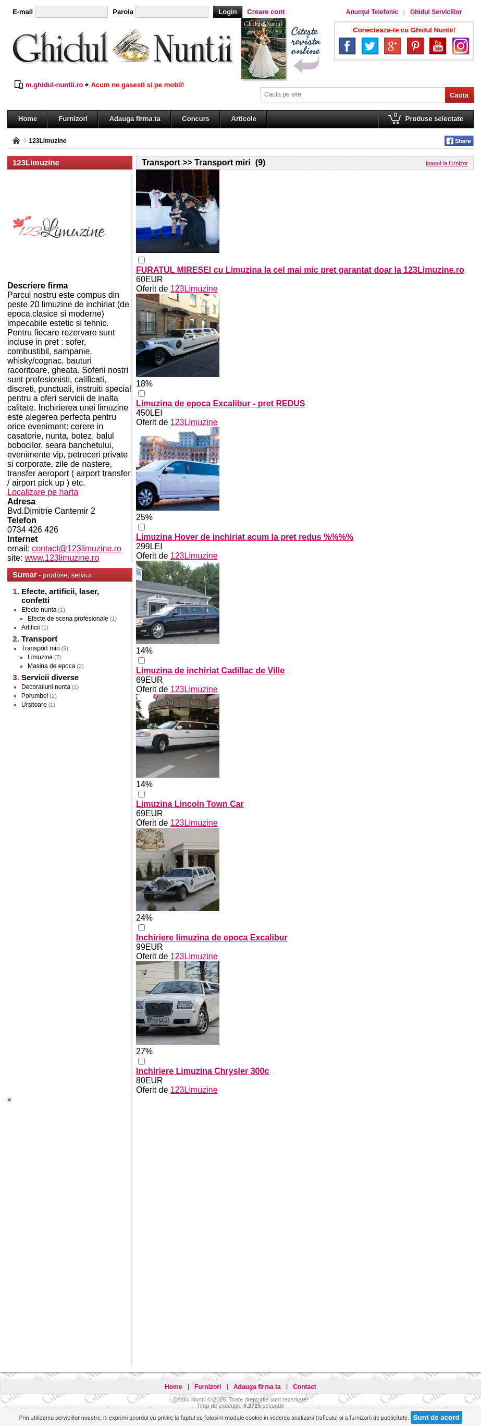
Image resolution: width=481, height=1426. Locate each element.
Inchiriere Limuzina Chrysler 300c (202, 1071)
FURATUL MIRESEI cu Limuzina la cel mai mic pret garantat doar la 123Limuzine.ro (300, 269)
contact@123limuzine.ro (76, 548)
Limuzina (40, 657)
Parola (123, 12)
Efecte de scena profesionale (68, 618)
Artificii (30, 627)
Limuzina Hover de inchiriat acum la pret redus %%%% (244, 537)
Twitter (370, 46)
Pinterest (415, 46)
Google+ (392, 46)
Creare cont (266, 12)
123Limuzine (47, 140)
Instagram (460, 46)
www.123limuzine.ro (62, 557)
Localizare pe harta (42, 492)
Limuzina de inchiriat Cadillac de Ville (210, 670)
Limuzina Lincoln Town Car (190, 804)
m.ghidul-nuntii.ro (54, 85)
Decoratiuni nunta (45, 687)
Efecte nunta (38, 609)
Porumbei (34, 695)
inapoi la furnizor (447, 163)
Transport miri (40, 648)
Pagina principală (16, 140)
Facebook (347, 46)
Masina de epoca (51, 666)
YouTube (437, 46)
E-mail (23, 12)
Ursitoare (34, 704)
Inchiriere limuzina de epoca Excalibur (212, 937)
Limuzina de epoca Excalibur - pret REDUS (220, 403)
